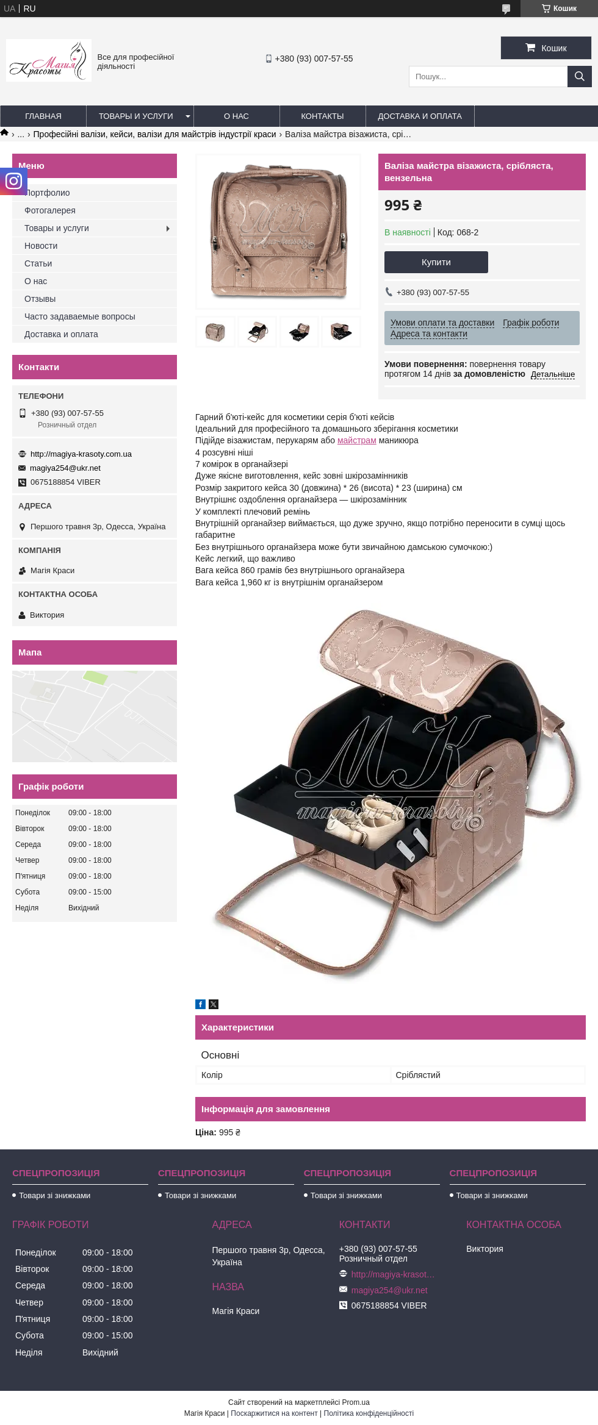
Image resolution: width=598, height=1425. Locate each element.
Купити (436, 262)
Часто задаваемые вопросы (79, 316)
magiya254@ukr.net (65, 468)
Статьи (38, 263)
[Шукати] (579, 76)
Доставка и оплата (420, 116)
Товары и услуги (136, 116)
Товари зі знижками (54, 1195)
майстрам (356, 440)
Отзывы (40, 299)
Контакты (322, 116)
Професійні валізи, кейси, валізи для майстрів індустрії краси (155, 134)
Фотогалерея (50, 210)
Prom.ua (356, 1402)
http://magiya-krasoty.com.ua (81, 454)
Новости (40, 246)
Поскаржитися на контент (274, 1413)
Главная (43, 116)
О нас (236, 116)
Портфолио (47, 193)
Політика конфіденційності (369, 1413)
